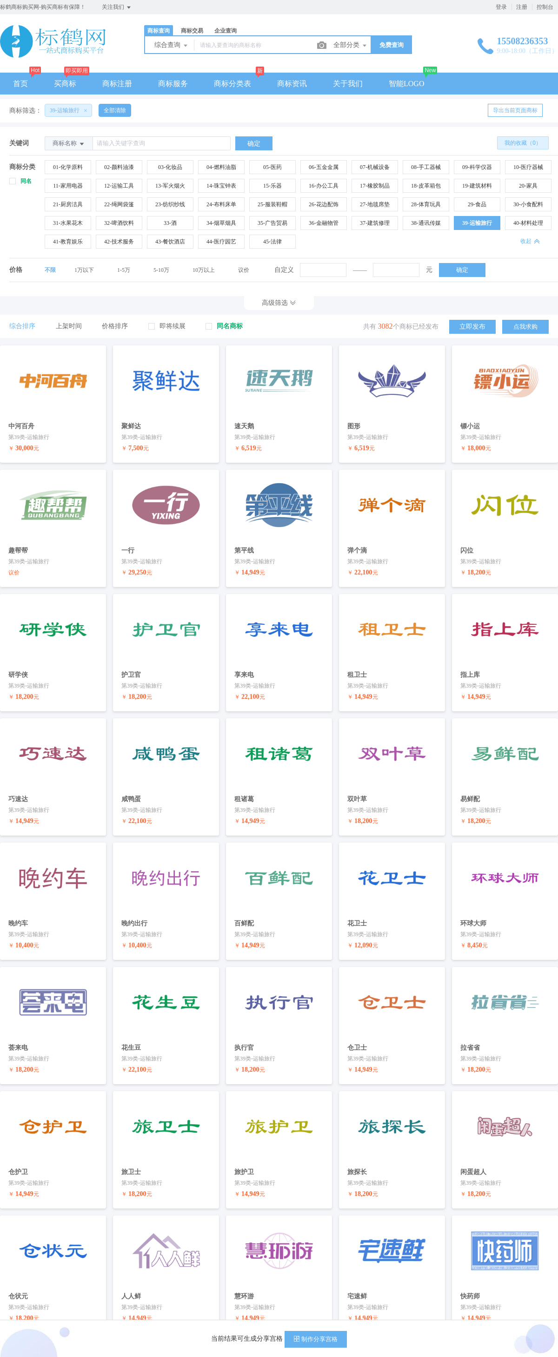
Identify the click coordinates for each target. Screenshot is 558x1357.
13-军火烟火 (170, 185)
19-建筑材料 (477, 185)
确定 (462, 269)
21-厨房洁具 (68, 204)
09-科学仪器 (477, 167)
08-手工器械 (426, 167)
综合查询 (171, 45)
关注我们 (117, 7)
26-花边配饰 (324, 204)
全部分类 (350, 45)
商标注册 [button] (117, 84)
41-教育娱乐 (68, 241)
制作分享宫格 (316, 1339)
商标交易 (192, 30)
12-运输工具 (119, 185)
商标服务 (173, 84)
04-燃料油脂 (221, 167)
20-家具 (528, 185)
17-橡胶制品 (375, 185)
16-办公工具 (324, 185)
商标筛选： (25, 110)
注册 (521, 7)
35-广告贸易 (272, 223)
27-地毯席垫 (375, 204)
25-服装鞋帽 (272, 204)
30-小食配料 (528, 204)
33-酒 (170, 223)
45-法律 (272, 241)
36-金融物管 (324, 223)
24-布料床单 (221, 204)
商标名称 (69, 144)
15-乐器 (272, 185)
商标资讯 (292, 84)
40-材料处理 (528, 223)
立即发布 (472, 326)
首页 (20, 84)
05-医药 (272, 167)
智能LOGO (406, 84)
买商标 (65, 84)
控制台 (545, 7)
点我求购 (525, 326)
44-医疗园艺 (221, 241)
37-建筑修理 (375, 223)
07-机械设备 (375, 167)
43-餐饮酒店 (170, 241)
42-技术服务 (119, 241)
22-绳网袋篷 (119, 204)
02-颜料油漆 (119, 167)
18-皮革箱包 (426, 185)
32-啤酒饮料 (119, 223)
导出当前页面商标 (515, 110)
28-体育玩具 (426, 204)
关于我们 (348, 84)
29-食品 (477, 204)
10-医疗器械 (528, 167)
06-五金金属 (324, 167)
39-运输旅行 (477, 223)
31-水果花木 (68, 223)
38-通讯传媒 (426, 223)
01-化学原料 (68, 167)
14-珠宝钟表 (221, 185)
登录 (501, 7)
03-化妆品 (170, 167)
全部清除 (115, 110)
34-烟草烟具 (221, 223)
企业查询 (225, 30)
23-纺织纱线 (170, 204)
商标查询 (158, 30)
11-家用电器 (68, 185)
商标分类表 (232, 84)
